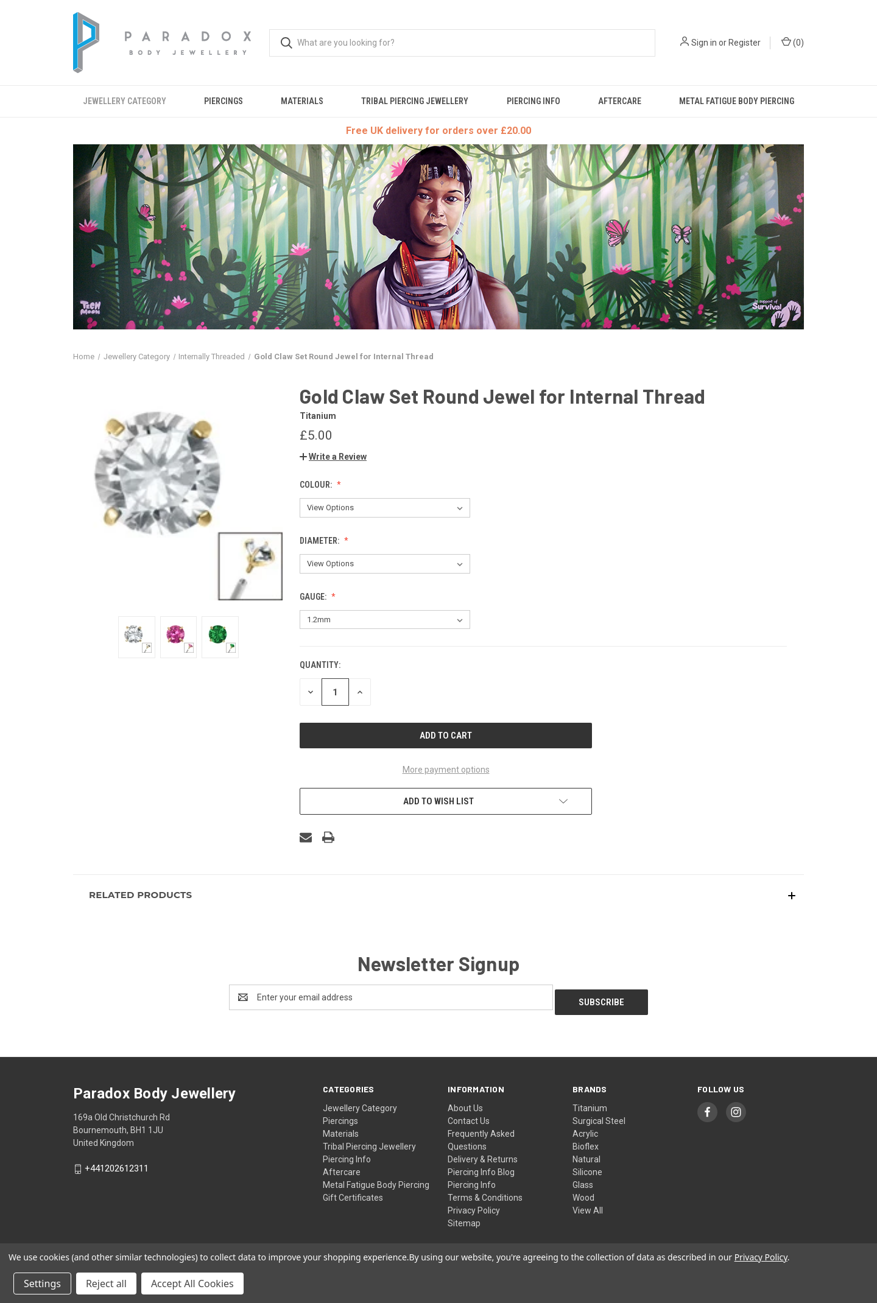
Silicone (587, 1167)
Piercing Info (533, 101)
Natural (586, 1154)
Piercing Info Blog (481, 1167)
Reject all (106, 1283)
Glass (582, 1180)
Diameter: (320, 541)
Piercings (223, 101)
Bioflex (585, 1142)
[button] (333, 457)
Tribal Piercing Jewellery (414, 101)
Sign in (704, 42)
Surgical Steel (598, 1116)
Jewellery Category (124, 101)
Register (744, 42)
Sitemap (464, 1218)
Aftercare (619, 101)
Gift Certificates (353, 1193)
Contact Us (469, 1116)
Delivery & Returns (483, 1154)
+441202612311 (117, 1163)
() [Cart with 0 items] (792, 42)
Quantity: (320, 665)
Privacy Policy (474, 1205)
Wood (583, 1193)
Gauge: (314, 597)
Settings (42, 1283)
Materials (302, 101)
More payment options (446, 769)
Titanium (589, 1103)
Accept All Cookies (192, 1283)
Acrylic (585, 1129)
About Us (465, 1103)
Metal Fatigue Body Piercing (736, 101)
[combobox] (462, 43)
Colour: (317, 485)
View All (587, 1205)
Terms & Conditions (485, 1193)
